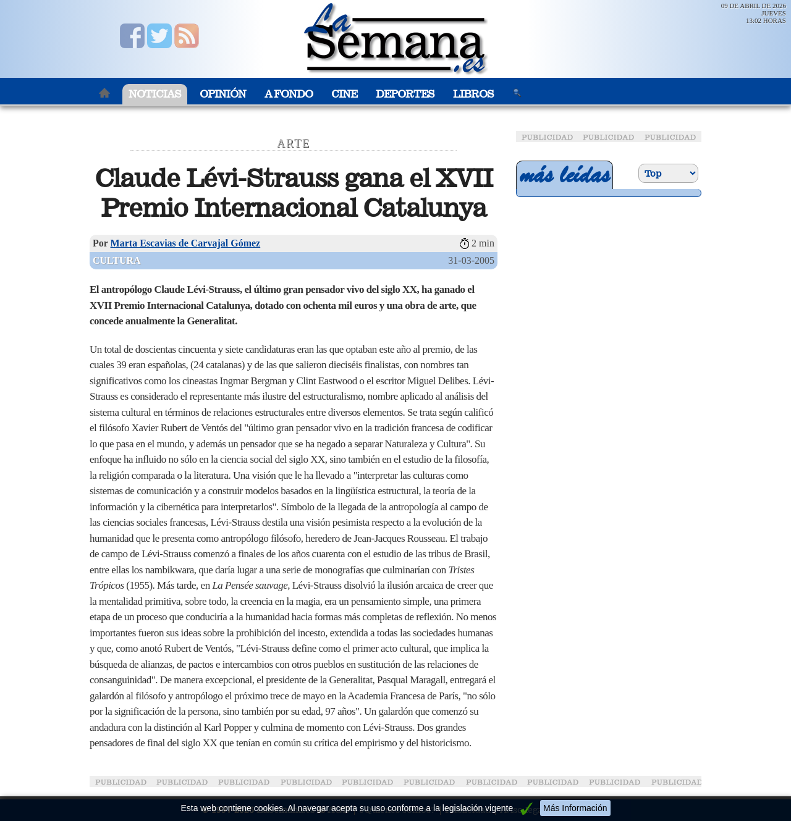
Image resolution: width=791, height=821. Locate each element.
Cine (344, 94)
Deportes (405, 94)
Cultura (117, 260)
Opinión (223, 94)
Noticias (155, 94)
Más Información (575, 808)
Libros (473, 94)
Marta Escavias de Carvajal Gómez (186, 243)
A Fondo (288, 94)
